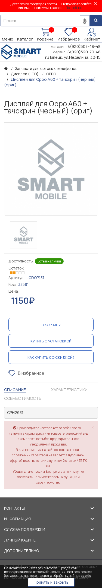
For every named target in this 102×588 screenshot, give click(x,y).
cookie (86, 575)
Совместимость (22, 398)
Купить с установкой (51, 341)
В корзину (51, 324)
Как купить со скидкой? (51, 357)
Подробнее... (75, 7)
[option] (51, 169)
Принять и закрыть (51, 582)
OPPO (51, 73)
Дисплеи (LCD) (25, 73)
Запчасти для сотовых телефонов (46, 68)
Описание (15, 389)
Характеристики (69, 389)
